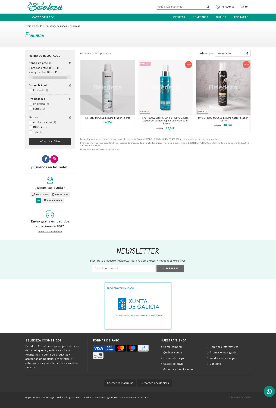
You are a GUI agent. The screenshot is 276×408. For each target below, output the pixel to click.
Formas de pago (173, 358)
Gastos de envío (173, 364)
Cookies (87, 397)
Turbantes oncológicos (154, 383)
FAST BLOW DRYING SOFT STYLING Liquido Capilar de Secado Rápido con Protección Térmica (165, 120)
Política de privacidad (68, 397)
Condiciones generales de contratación (115, 397)
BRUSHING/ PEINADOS (198, 143)
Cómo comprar (172, 347)
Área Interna (144, 397)
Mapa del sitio (32, 397)
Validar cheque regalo (223, 358)
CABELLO (242, 143)
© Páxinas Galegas (240, 397)
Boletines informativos (224, 347)
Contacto (215, 364)
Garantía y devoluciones (178, 369)
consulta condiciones (50, 231)
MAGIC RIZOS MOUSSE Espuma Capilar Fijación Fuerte (223, 119)
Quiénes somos (172, 352)
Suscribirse (170, 268)
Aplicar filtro (52, 141)
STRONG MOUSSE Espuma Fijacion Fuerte (107, 118)
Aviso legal (48, 397)
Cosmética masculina (120, 383)
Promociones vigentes (224, 352)
